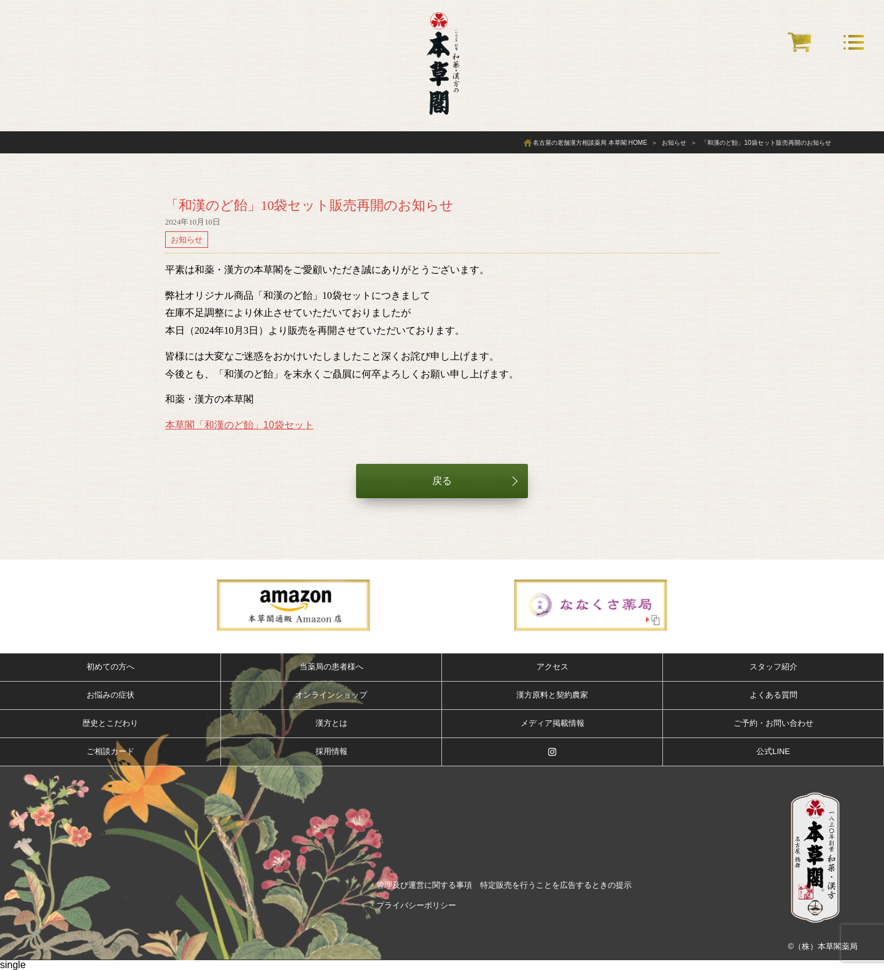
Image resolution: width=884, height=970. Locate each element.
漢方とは (331, 723)
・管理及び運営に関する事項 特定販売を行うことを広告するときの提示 (500, 885)
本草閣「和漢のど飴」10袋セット (239, 425)
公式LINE (772, 751)
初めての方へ (110, 666)
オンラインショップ (331, 694)
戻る (442, 480)
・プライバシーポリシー (412, 905)
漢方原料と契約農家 (552, 694)
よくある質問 (773, 694)
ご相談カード (110, 751)
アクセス (552, 666)
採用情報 (331, 751)
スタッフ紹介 (773, 666)
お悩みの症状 (110, 694)
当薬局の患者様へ (331, 666)
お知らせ (187, 239)
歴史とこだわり (110, 723)
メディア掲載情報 (552, 723)
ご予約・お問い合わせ (773, 723)
